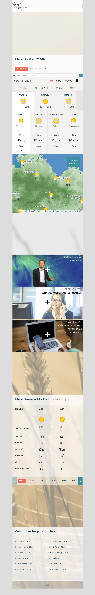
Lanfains (22, 552)
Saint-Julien (23, 563)
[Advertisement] (55, 33)
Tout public (21, 69)
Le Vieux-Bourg (58, 552)
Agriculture (35, 69)
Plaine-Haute (24, 547)
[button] (17, 196)
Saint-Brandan (57, 541)
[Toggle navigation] (79, 6)
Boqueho (22, 558)
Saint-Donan (56, 547)
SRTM (73, 211)
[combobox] (49, 75)
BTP (45, 69)
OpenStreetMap (62, 211)
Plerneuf (23, 569)
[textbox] (49, 75)
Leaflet (24, 211)
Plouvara (55, 563)
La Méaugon (57, 569)
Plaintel (54, 558)
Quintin (22, 541)
